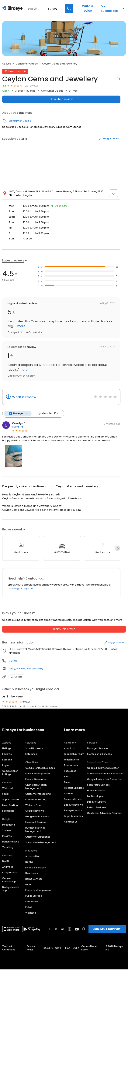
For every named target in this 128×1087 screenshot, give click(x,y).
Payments (8, 810)
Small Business (34, 748)
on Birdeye (17, 426)
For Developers (95, 796)
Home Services (34, 878)
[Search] (69, 8)
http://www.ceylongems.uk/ (26, 668)
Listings (6, 748)
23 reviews (31, 85)
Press (67, 782)
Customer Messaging (38, 793)
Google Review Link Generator (104, 779)
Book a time (71, 765)
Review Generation (36, 779)
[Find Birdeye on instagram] (69, 929)
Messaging (8, 824)
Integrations (9, 872)
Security (48, 948)
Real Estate (32, 901)
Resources (70, 771)
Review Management (37, 773)
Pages (5, 765)
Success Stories (73, 799)
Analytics (7, 866)
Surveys (6, 830)
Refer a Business (96, 807)
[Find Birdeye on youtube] (77, 929)
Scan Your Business (98, 784)
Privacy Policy (31, 948)
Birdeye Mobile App (10, 889)
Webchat (7, 788)
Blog (66, 776)
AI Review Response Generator (105, 773)
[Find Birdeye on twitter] (56, 929)
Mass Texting (10, 805)
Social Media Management (40, 842)
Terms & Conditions (8, 948)
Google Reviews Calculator (103, 767)
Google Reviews (34, 810)
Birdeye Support (96, 801)
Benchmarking (10, 841)
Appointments (10, 799)
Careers (68, 793)
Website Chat (33, 805)
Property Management (38, 890)
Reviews (7, 754)
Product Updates (74, 787)
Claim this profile (64, 629)
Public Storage (33, 895)
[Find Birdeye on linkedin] (62, 929)
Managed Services (97, 748)
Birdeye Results (73, 810)
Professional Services (99, 754)
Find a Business (96, 790)
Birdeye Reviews (73, 804)
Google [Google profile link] (16, 676)
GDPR (58, 948)
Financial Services (35, 867)
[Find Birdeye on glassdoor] (83, 929)
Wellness (30, 912)
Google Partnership (9, 880)
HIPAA (67, 948)
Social (5, 793)
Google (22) (48, 414)
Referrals (7, 759)
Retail (28, 907)
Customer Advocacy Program (104, 813)
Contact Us (71, 821)
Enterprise (31, 754)
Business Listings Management (35, 829)
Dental (29, 862)
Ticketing (7, 847)
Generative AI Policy (89, 948)
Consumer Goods (27, 63)
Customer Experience (37, 836)
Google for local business (40, 767)
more (20, 326)
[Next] (117, 548)
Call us (13, 660)
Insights (7, 836)
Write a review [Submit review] (61, 99)
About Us (69, 748)
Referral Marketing (35, 799)
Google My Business (37, 816)
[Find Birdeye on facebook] (49, 929)
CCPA (75, 948)
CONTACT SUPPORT (107, 929)
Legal (28, 884)
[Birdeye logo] (13, 8)
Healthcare (31, 873)
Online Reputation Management (36, 786)
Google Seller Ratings (10, 772)
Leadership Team (74, 754)
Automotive (32, 856)
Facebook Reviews (36, 822)
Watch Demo (72, 759)
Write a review (87, 8)
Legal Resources (73, 816)
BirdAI (5, 861)
